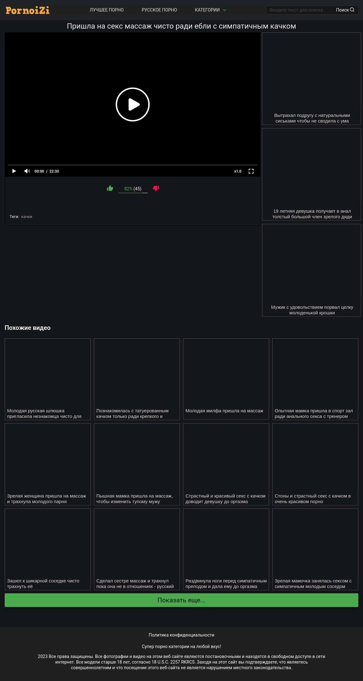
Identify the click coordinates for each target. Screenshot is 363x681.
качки (26, 216)
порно (161, 646)
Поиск (345, 9)
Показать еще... (182, 600)
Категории (211, 10)
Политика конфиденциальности (181, 634)
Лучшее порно (107, 9)
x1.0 (237, 171)
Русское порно (159, 9)
